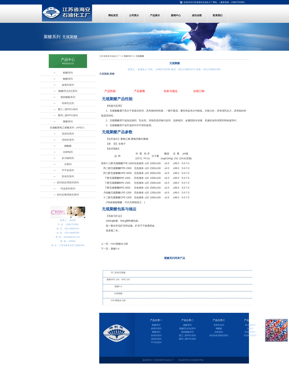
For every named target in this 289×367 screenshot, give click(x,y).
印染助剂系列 (68, 188)
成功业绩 (197, 15)
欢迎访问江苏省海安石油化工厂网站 (200, 2)
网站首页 (113, 15)
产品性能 (110, 91)
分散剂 (68, 164)
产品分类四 (250, 320)
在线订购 (198, 91)
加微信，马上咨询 (276, 345)
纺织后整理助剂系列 (68, 194)
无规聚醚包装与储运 (119, 209)
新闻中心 (176, 15)
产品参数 (139, 91)
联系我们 (217, 15)
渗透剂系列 (68, 84)
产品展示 (155, 15)
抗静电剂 (68, 152)
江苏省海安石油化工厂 (109, 56)
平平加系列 (68, 170)
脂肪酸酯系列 (68, 97)
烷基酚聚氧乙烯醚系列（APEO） (68, 127)
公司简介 (134, 15)
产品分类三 (219, 320)
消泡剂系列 (68, 139)
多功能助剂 (68, 158)
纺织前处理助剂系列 (68, 182)
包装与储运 (171, 91)
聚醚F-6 (115, 248)
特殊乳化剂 (68, 103)
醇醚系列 (68, 72)
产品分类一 (156, 320)
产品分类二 (187, 320)
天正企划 (191, 360)
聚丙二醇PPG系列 (68, 115)
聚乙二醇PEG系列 (68, 109)
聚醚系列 (68, 121)
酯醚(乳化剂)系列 (67, 91)
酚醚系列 (68, 78)
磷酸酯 (68, 145)
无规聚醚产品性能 (117, 99)
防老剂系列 (68, 176)
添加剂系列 (68, 133)
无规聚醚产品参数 (117, 132)
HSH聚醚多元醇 (119, 243)
